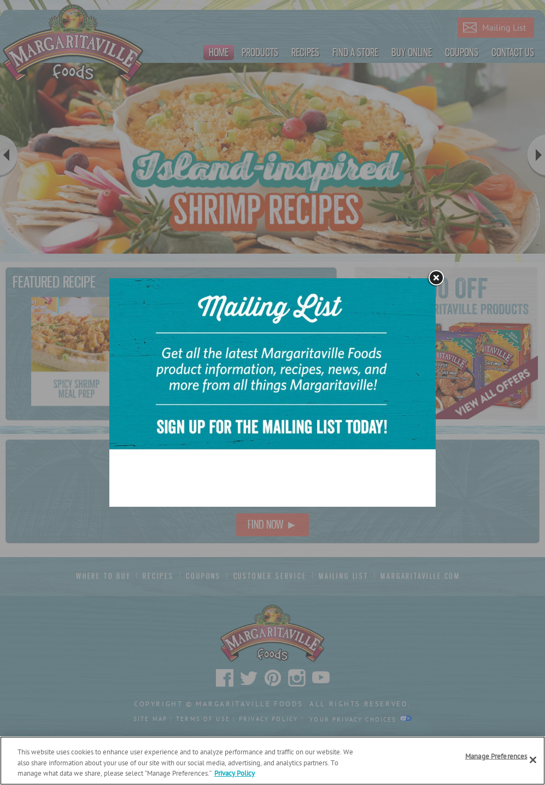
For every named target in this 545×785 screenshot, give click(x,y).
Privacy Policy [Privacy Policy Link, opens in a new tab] (234, 773)
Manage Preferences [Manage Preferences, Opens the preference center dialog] (496, 756)
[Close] (533, 760)
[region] (272, 760)
